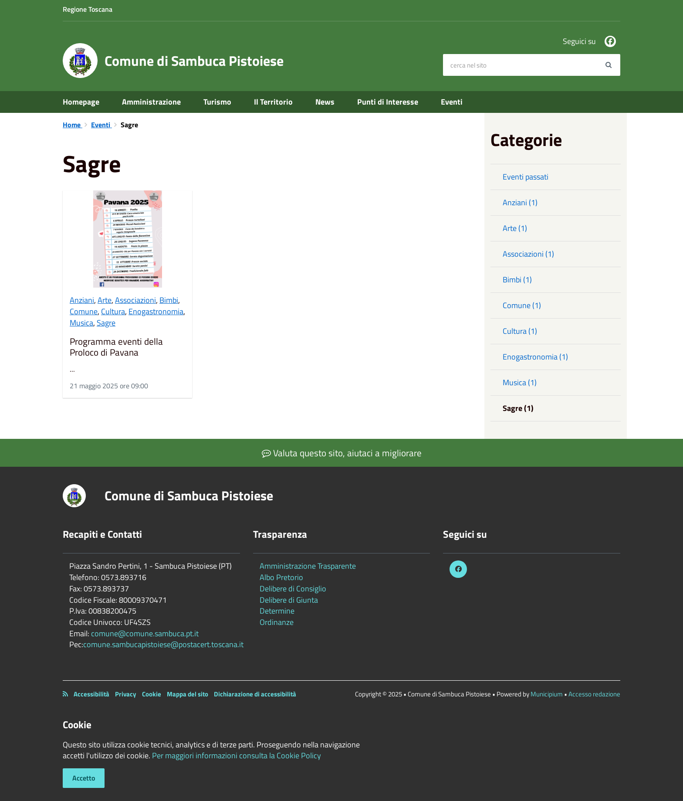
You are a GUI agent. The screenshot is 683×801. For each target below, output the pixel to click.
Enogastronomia (155, 311)
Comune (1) (522, 305)
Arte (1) (515, 228)
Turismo (217, 102)
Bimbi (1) (517, 279)
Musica (81, 323)
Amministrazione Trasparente (308, 566)
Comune (84, 311)
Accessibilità (91, 694)
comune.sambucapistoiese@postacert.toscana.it (163, 644)
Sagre (106, 323)
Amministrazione (151, 102)
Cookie (151, 694)
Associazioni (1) (528, 254)
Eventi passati (525, 177)
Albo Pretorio (281, 577)
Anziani (82, 300)
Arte (105, 300)
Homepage (81, 102)
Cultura (113, 311)
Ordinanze (277, 622)
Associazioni (135, 300)
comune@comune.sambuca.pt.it (145, 633)
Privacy (125, 694)
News (325, 102)
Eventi (452, 102)
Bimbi (168, 300)
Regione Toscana (87, 9)
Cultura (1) (520, 331)
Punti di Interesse (387, 102)
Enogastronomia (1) (535, 357)
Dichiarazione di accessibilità (255, 694)
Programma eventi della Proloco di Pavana (116, 347)
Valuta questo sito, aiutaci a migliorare (342, 453)
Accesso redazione (594, 694)
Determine (277, 611)
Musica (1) (520, 382)
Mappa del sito (187, 694)
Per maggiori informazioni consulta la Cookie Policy (236, 755)
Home (72, 124)
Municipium (547, 694)
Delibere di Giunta (289, 600)
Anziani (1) (520, 202)
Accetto (83, 778)
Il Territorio (273, 102)
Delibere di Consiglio (293, 588)
